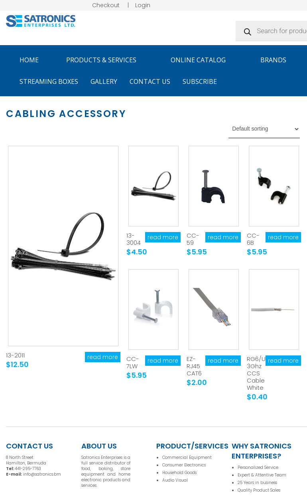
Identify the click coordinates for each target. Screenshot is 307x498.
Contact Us (150, 81)
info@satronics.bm (42, 474)
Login (142, 5)
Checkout (106, 5)
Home (29, 60)
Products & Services (105, 60)
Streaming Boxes (49, 81)
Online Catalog (202, 60)
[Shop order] (264, 129)
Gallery (104, 81)
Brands (276, 60)
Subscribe (200, 81)
